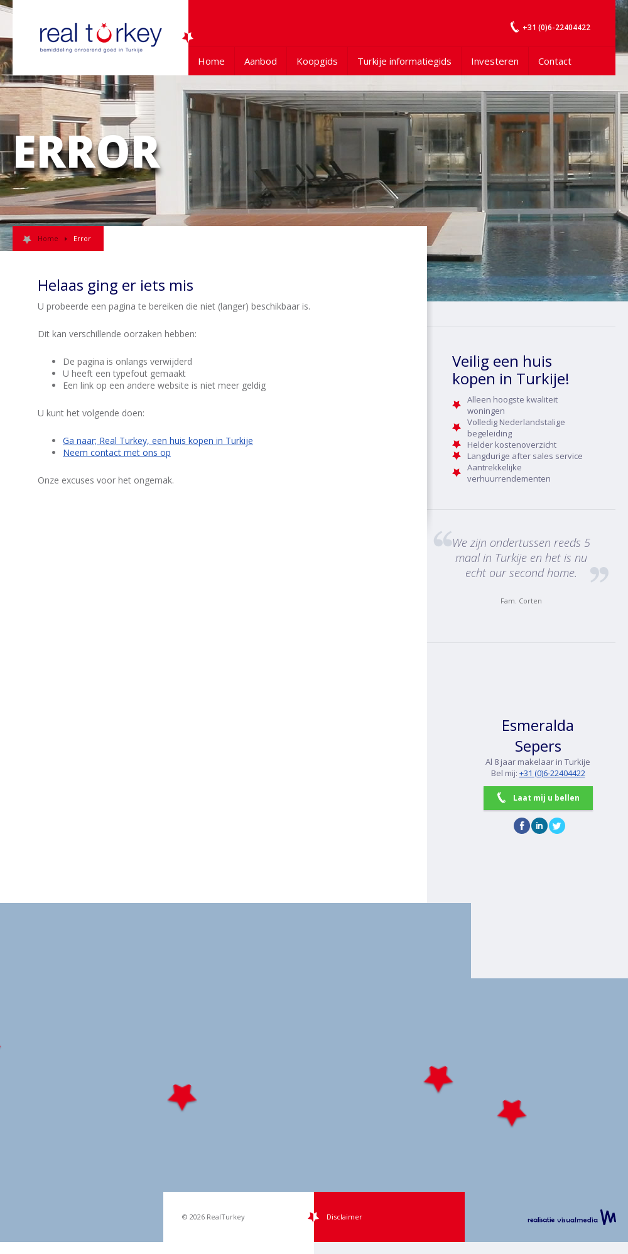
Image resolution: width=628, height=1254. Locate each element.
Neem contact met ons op (117, 452)
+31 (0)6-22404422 (552, 773)
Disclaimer (344, 1216)
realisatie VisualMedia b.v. (572, 1217)
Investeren (495, 61)
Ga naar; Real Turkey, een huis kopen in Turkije (158, 440)
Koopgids (317, 61)
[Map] (314, 1072)
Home (211, 61)
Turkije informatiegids (404, 61)
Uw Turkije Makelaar (100, 37)
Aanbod (260, 61)
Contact (554, 61)
